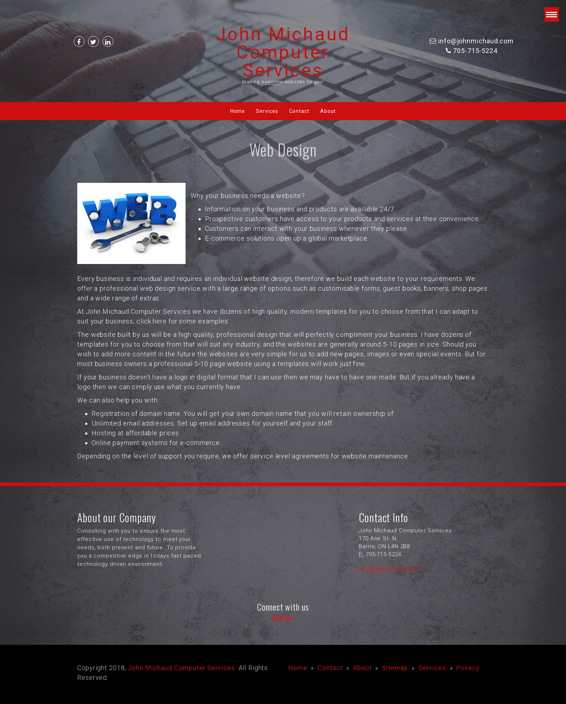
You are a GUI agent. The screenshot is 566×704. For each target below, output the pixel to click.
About (328, 111)
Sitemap (395, 668)
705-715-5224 (475, 50)
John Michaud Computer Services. (182, 668)
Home (237, 111)
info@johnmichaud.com (476, 41)
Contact (299, 111)
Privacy (467, 668)
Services (267, 111)
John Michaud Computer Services (283, 52)
